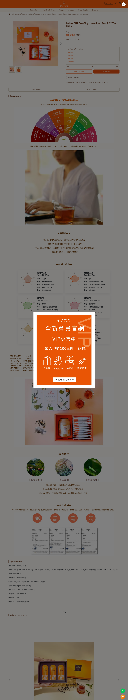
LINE (122, 691)
